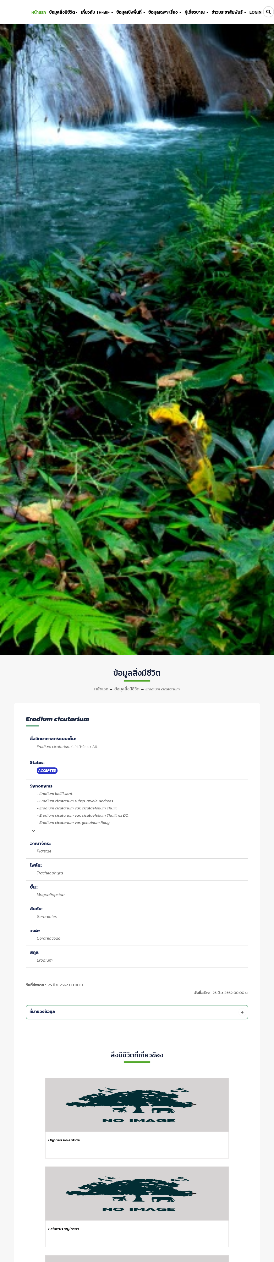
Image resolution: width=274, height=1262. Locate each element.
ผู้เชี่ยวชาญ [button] (196, 12)
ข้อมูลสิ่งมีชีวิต (126, 689)
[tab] (137, 1012)
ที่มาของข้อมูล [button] (137, 1012)
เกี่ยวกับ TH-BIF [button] (97, 12)
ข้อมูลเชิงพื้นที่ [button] (130, 12)
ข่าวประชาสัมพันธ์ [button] (229, 12)
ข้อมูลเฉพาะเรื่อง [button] (165, 12)
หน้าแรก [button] (38, 12)
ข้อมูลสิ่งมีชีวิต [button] (63, 12)
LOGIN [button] (255, 12)
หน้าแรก (101, 689)
